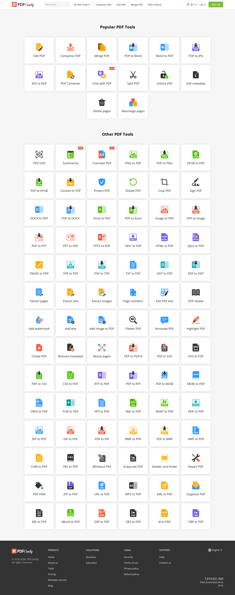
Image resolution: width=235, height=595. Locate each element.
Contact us (165, 562)
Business (91, 557)
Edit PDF (121, 4)
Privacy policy (131, 568)
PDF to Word (154, 4)
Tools (51, 568)
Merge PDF (137, 4)
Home (51, 557)
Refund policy (131, 574)
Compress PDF (103, 4)
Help (161, 557)
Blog (50, 585)
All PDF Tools (81, 4)
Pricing (52, 574)
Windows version (57, 579)
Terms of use (131, 562)
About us (53, 562)
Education (91, 562)
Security (128, 557)
